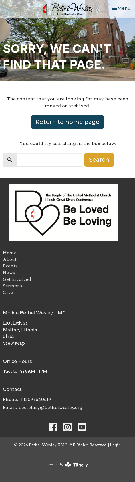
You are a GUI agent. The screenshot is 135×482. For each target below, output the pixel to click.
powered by (67, 464)
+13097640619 (36, 399)
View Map (14, 343)
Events (10, 266)
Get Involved (17, 279)
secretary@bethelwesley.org (50, 407)
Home (10, 252)
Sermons (12, 286)
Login (115, 445)
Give (8, 292)
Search (99, 159)
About (10, 259)
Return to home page (67, 121)
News (9, 272)
